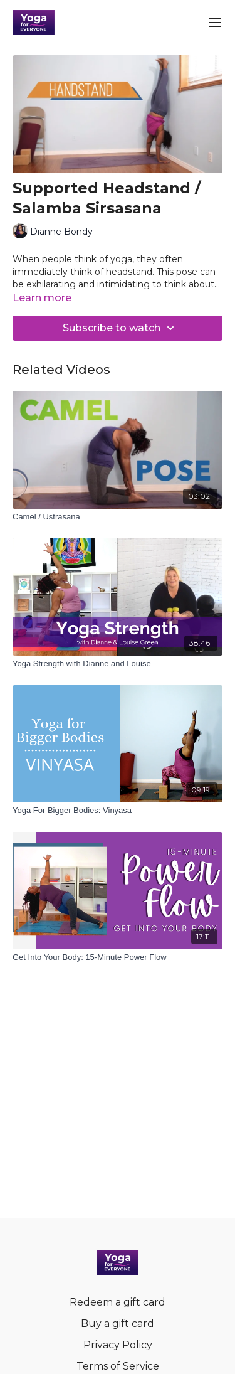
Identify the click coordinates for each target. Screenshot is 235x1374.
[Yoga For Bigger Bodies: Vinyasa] (117, 810)
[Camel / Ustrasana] (117, 517)
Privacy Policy (117, 1345)
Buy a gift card (117, 1323)
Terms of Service (117, 1366)
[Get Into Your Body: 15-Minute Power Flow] (117, 957)
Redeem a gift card (117, 1302)
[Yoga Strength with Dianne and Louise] (117, 664)
